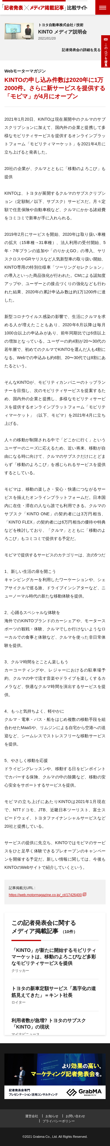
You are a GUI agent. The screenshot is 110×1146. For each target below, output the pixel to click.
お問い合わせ (75, 1116)
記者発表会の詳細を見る (81, 50)
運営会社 (31, 1116)
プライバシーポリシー (59, 1121)
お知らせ (51, 1116)
